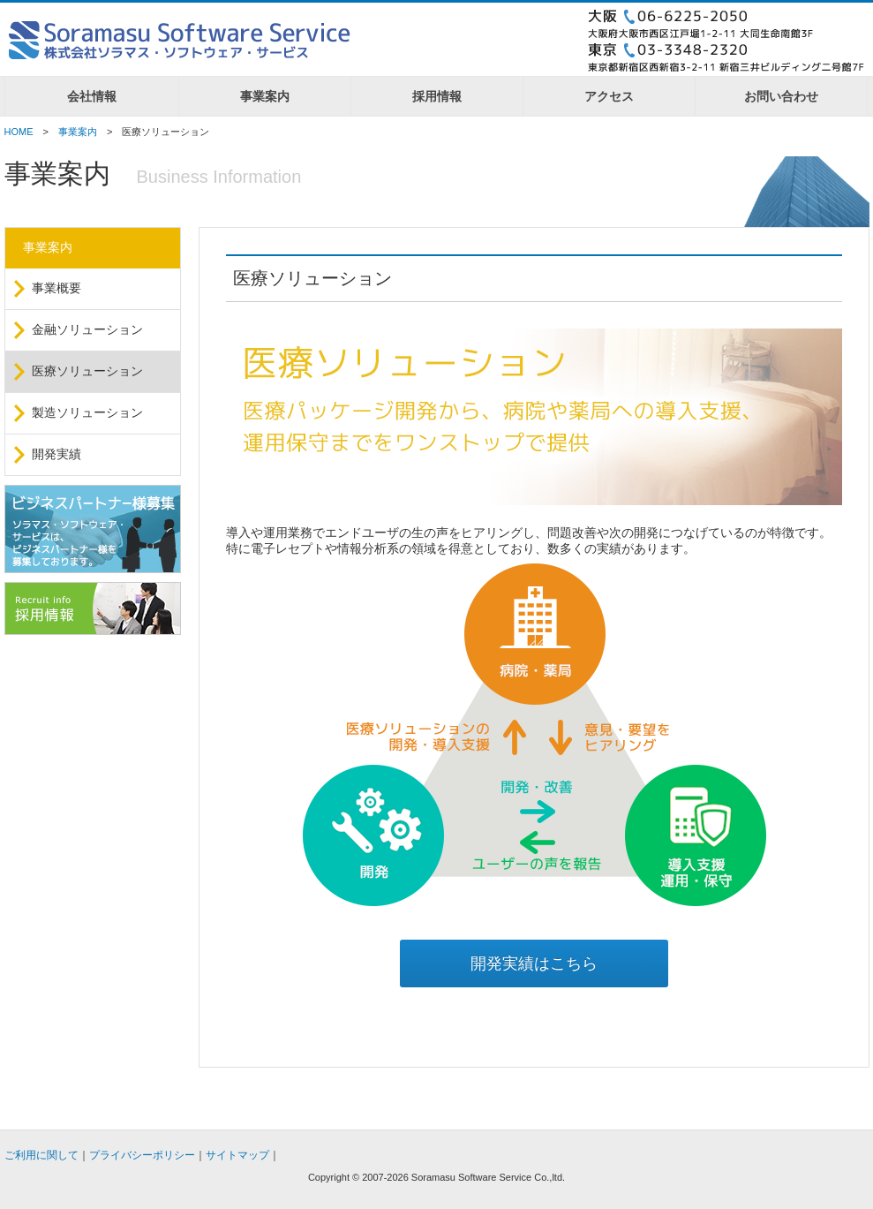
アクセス (609, 96)
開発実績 (56, 454)
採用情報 (437, 96)
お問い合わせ (781, 96)
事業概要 (56, 288)
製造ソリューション (87, 412)
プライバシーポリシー (142, 1155)
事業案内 (265, 96)
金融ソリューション (87, 329)
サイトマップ (237, 1155)
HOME (19, 131)
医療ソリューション (87, 371)
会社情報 (92, 96)
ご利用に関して (41, 1155)
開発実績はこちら (534, 963)
